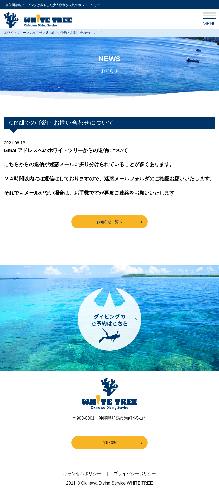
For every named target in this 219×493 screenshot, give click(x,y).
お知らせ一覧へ (109, 222)
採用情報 (109, 442)
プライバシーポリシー (135, 473)
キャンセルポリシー (82, 473)
